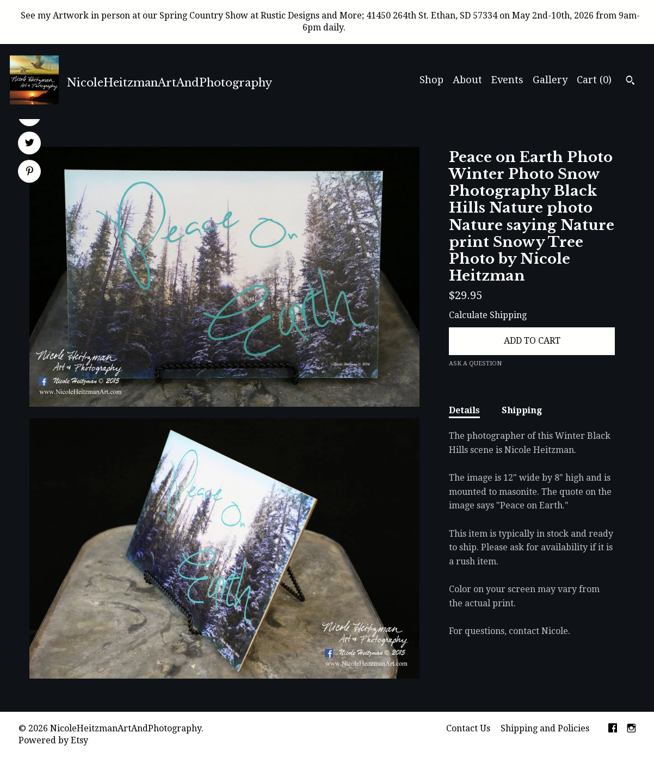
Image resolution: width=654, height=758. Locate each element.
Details (464, 410)
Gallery (550, 79)
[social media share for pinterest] (29, 172)
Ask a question (475, 363)
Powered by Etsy (53, 740)
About (467, 79)
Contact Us (468, 728)
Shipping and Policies (545, 728)
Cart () (594, 79)
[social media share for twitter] (29, 144)
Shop (431, 79)
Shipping (522, 410)
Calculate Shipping (488, 315)
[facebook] (612, 729)
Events (507, 79)
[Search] (630, 82)
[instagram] (631, 729)
